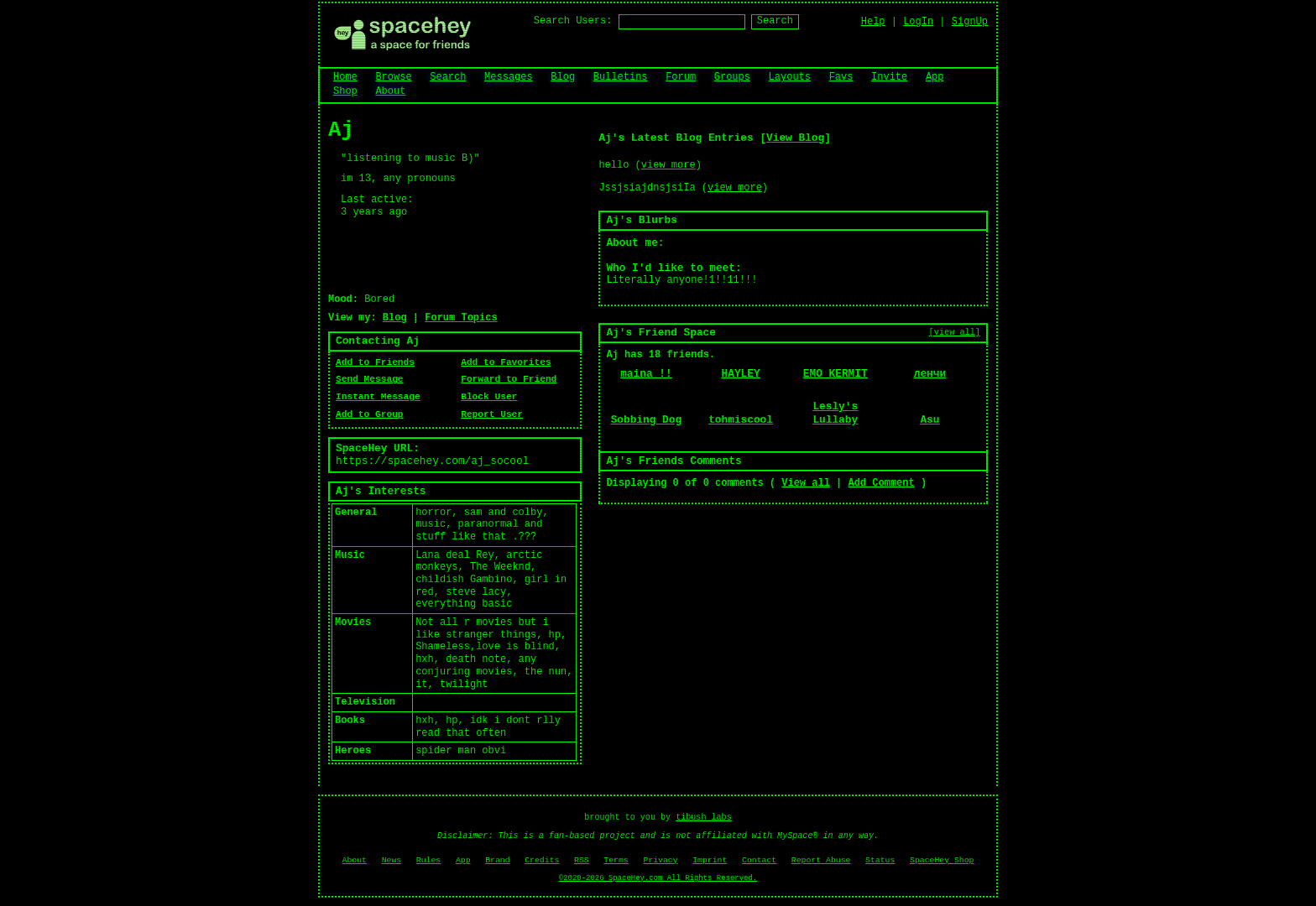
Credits (542, 860)
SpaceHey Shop (942, 860)
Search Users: (573, 21)
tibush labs (704, 817)
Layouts (790, 77)
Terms (615, 860)
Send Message (370, 379)
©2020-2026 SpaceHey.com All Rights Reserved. (658, 878)
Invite (889, 77)
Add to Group (370, 414)
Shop (345, 91)
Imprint (709, 860)
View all (805, 483)
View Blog (795, 138)
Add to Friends (375, 362)
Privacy (660, 860)
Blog (563, 77)
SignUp (970, 22)
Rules (428, 860)
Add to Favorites (506, 362)
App (935, 77)
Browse (393, 77)
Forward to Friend (508, 379)
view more (668, 165)
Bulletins (620, 77)
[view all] (954, 332)
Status (880, 860)
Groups (732, 77)
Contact (759, 860)
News (392, 860)
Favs (841, 77)
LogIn (918, 22)
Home (345, 77)
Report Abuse (821, 860)
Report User (492, 414)
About (390, 91)
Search (775, 21)
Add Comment (881, 483)
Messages (508, 77)
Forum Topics (461, 318)
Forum (681, 77)
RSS (581, 860)
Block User (489, 397)
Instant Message (378, 397)
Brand (497, 860)
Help (873, 22)
